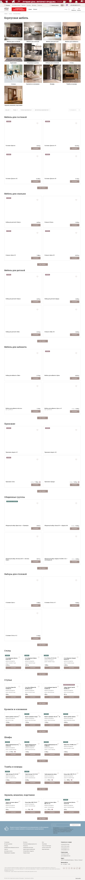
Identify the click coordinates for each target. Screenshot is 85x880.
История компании (8, 843)
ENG (65, 5)
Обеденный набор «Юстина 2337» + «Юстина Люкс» (17, 559)
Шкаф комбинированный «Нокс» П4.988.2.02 (51, 745)
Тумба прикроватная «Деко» (50, 774)
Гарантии (23, 5)
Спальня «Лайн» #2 (49, 331)
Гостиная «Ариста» (10, 145)
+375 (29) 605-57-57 (75, 5)
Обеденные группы (14, 497)
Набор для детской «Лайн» (13, 331)
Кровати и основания (15, 709)
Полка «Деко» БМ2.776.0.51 (31, 802)
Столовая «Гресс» (10, 602)
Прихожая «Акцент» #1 (12, 452)
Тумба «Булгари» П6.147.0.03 (12, 774)
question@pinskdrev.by (65, 855)
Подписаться (75, 824)
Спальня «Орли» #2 (11, 255)
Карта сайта (78, 878)
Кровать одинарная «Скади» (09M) (32, 716)
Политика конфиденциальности (30, 843)
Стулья (8, 680)
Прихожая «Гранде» (49, 481)
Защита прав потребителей (29, 849)
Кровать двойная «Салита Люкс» (13, 716)
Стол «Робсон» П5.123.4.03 (50, 658)
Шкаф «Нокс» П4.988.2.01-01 (70, 744)
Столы (7, 650)
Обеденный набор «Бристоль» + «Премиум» (17, 525)
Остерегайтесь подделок (28, 851)
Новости (6, 849)
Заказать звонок (55, 5)
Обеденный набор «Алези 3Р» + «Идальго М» (56, 525)
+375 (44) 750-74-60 (65, 844)
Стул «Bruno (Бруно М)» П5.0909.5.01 (11, 688)
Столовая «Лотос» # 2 (11, 635)
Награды (6, 845)
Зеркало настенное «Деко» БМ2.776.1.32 (50, 803)
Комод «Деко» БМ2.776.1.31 (70, 774)
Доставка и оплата (16, 5)
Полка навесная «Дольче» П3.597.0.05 (69, 803)
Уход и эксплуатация (46, 845)
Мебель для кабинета (15, 347)
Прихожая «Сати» (10, 481)
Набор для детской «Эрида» (51, 298)
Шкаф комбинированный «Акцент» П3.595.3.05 (13, 745)
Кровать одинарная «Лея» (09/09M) (52, 716)
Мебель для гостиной (15, 117)
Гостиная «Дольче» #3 (50, 178)
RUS (62, 5)
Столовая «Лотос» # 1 (50, 602)
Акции (30, 9)
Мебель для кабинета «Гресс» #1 (53, 408)
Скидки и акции (26, 852)
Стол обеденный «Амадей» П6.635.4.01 (70, 659)
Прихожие (9, 423)
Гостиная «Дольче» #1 (50, 145)
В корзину (35, 148)
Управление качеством (28, 847)
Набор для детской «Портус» (13, 222)
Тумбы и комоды (13, 766)
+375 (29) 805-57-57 (65, 849)
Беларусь (8, 5)
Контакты (29, 5)
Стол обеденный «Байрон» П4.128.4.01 (31, 659)
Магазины (34, 5)
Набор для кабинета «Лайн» (13, 375)
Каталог (35, 9)
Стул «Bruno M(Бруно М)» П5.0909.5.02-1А (30, 688)
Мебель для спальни (15, 193)
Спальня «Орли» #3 (49, 255)
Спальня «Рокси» (48, 222)
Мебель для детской (14, 270)
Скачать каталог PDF (46, 847)
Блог (43, 842)
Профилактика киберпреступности (11, 847)
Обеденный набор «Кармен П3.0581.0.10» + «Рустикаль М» (55, 559)
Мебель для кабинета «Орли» (52, 375)
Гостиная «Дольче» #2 (11, 178)
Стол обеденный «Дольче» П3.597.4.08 (12, 659)
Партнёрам (44, 843)
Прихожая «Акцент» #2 (50, 452)
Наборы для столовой (15, 574)
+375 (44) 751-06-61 (65, 854)
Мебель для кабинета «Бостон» (14, 408)
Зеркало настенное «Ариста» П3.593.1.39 (12, 803)
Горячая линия (64, 852)
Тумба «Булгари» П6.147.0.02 (31, 774)
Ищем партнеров (45, 849)
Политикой (62, 827)
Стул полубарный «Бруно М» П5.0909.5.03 (50, 688)
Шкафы (8, 737)
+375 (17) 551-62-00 (65, 846)
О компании (6, 842)
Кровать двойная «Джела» (70, 716)
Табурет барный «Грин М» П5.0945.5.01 (69, 688)
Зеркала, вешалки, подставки (19, 794)
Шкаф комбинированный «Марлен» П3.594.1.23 (30, 745)
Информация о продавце (9, 852)
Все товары (42, 187)
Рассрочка (40, 5)
